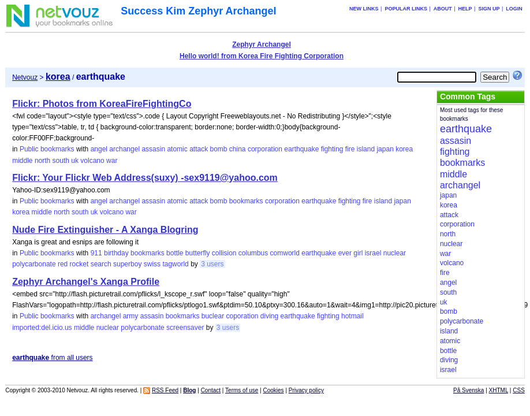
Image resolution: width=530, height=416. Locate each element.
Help (465, 9)
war (111, 161)
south (61, 161)
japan (384, 149)
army (131, 316)
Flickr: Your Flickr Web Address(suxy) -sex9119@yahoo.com (145, 178)
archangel (124, 149)
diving (269, 316)
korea (404, 149)
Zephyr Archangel (261, 44)
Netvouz (25, 77)
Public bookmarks (47, 149)
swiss (152, 264)
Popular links (406, 9)
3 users (212, 264)
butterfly (197, 253)
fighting (332, 149)
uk (75, 161)
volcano (92, 161)
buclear (212, 316)
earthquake (301, 149)
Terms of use (241, 390)
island (366, 149)
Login (514, 9)
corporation (265, 149)
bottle (174, 253)
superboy (127, 264)
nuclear (394, 253)
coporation (242, 316)
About (443, 9)
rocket (79, 264)
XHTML (499, 390)
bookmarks (246, 201)
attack (198, 149)
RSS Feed (165, 390)
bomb (218, 149)
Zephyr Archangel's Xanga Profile (85, 282)
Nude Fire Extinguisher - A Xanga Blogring (105, 230)
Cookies (273, 390)
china (237, 149)
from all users (52, 358)
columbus (253, 253)
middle (22, 161)
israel (373, 253)
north (42, 161)
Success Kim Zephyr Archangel (198, 11)
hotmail (352, 316)
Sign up (488, 9)
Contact (211, 390)
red (63, 264)
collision (224, 253)
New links (364, 9)
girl (358, 253)
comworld (285, 253)
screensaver (185, 328)
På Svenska (468, 390)
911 (96, 253)
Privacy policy (306, 390)
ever (345, 253)
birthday (116, 253)
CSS (519, 390)
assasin (153, 149)
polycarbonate (33, 264)
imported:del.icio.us (42, 328)
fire (350, 149)
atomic (177, 149)
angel (99, 149)
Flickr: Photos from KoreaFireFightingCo (101, 104)
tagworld (175, 264)
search (101, 264)
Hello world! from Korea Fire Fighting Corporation (262, 56)
